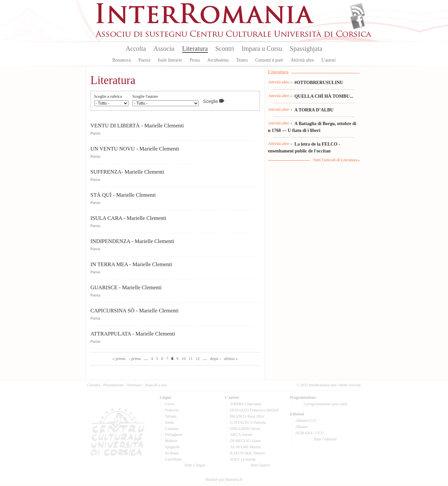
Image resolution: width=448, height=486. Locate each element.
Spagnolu (172, 447)
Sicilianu (172, 453)
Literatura (195, 48)
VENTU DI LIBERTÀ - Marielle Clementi (137, 125)
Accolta (136, 48)
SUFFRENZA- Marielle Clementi (127, 172)
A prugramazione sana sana (325, 404)
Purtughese (173, 434)
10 (183, 358)
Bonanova (121, 60)
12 (197, 358)
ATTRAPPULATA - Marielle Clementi (133, 334)
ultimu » (231, 358)
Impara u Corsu (262, 48)
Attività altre (302, 60)
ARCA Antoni (241, 434)
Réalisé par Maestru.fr (223, 479)
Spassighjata (306, 48)
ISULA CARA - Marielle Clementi (128, 218)
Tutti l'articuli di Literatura (335, 160)
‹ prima (135, 358)
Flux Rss (358, 10)
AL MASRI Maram (245, 447)
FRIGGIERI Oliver (245, 428)
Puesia (144, 60)
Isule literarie (170, 60)
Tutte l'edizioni (325, 439)
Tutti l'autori (260, 465)
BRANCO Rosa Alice (247, 416)
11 (191, 358)
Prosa (195, 60)
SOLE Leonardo (243, 459)
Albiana (301, 426)
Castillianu (173, 459)
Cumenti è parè (269, 60)
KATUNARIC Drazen (247, 453)
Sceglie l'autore (145, 96)
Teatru (242, 60)
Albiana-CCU (306, 420)
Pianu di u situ (155, 385)
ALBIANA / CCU (309, 433)
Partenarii (134, 385)
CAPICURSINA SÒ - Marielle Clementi (135, 310)
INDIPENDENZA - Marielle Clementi (132, 241)
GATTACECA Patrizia (248, 422)
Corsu (169, 404)
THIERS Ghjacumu (245, 404)
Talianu (171, 416)
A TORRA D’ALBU (314, 109)
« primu (118, 358)
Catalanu (172, 428)
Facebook (358, 21)
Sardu (169, 422)
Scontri (224, 48)
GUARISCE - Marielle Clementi (126, 287)
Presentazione (113, 385)
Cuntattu (93, 385)
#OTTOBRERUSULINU (319, 82)
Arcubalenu (217, 60)
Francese (172, 410)
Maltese (171, 440)
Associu (163, 48)
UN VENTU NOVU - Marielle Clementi (135, 149)
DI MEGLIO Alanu (245, 440)
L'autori (329, 60)
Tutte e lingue (194, 465)
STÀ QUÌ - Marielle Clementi (123, 195)
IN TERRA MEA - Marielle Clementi (131, 264)
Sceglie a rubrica (108, 96)
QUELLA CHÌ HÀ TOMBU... (324, 96)
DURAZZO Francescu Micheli (254, 410)
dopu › (215, 358)
